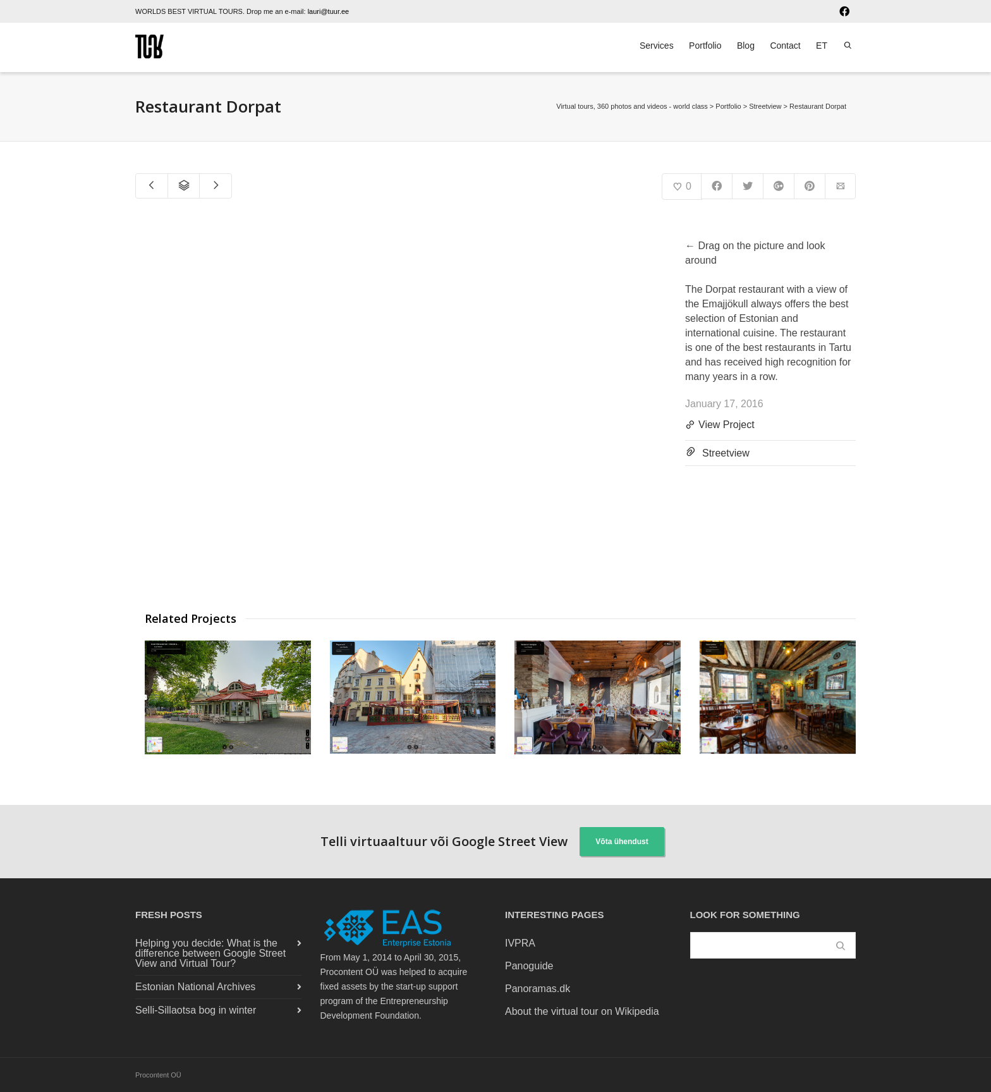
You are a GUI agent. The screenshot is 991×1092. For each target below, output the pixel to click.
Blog (746, 45)
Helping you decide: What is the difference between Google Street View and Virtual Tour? (210, 953)
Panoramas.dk (537, 988)
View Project (720, 425)
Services (657, 45)
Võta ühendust (621, 841)
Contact (785, 45)
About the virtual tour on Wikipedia (582, 1011)
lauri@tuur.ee (329, 11)
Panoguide (529, 965)
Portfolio (705, 45)
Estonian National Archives (195, 986)
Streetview (726, 453)
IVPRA (520, 943)
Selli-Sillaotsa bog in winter (195, 1010)
